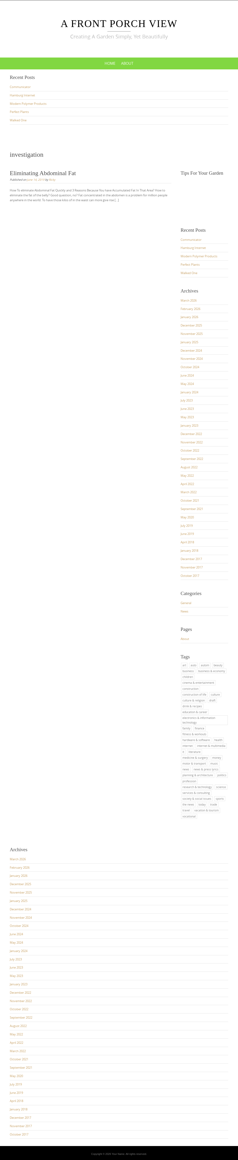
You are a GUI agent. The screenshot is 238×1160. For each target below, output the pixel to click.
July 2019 (187, 526)
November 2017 (192, 567)
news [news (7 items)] (185, 769)
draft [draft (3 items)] (212, 700)
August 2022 (189, 467)
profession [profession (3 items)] (189, 781)
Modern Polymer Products (28, 104)
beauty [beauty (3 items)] (218, 665)
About (127, 63)
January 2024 (189, 392)
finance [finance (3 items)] (199, 728)
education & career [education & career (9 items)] (194, 712)
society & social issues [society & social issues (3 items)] (196, 798)
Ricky (52, 179)
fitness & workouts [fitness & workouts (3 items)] (194, 734)
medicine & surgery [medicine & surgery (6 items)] (195, 757)
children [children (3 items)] (187, 677)
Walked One (18, 120)
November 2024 (192, 359)
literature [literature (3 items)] (194, 752)
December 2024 (191, 350)
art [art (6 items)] (184, 665)
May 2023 (187, 417)
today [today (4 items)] (202, 804)
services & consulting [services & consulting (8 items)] (196, 793)
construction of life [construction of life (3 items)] (194, 694)
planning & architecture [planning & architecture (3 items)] (197, 775)
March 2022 (189, 492)
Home (110, 63)
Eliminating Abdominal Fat (43, 173)
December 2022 (191, 434)
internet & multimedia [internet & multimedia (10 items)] (211, 746)
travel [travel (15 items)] (186, 810)
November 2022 (192, 442)
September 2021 (192, 509)
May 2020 (187, 517)
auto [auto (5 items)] (193, 665)
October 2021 (190, 500)
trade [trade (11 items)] (213, 804)
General (186, 603)
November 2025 (192, 334)
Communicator (20, 87)
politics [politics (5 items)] (221, 775)
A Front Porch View (119, 23)
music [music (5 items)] (214, 763)
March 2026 (189, 300)
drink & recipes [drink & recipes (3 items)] (192, 706)
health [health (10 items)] (218, 740)
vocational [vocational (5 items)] (189, 816)
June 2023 (187, 409)
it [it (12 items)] (183, 752)
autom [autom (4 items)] (205, 665)
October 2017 (190, 576)
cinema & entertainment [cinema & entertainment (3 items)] (198, 682)
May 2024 (187, 384)
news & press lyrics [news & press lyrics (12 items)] (206, 769)
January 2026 (189, 317)
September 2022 (192, 459)
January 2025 (189, 342)
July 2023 (187, 400)
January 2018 (189, 550)
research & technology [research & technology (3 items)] (197, 787)
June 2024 (187, 375)
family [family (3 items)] (186, 728)
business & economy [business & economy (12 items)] (211, 671)
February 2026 (190, 309)
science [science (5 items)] (221, 787)
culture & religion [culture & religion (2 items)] (193, 700)
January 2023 (189, 425)
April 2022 (187, 484)
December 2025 (191, 325)
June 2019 (187, 534)
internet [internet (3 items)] (187, 746)
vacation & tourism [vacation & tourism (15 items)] (206, 810)
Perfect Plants (19, 112)
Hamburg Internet (22, 95)
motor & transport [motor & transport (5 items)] (194, 763)
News (184, 611)
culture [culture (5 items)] (215, 694)
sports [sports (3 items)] (220, 798)
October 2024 (190, 367)
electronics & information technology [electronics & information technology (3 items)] (198, 720)
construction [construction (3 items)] (190, 689)
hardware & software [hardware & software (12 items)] (196, 740)
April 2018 (187, 542)
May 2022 (187, 475)
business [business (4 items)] (188, 671)
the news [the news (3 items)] (188, 804)
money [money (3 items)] (216, 757)
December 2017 (191, 559)
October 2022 (190, 450)
